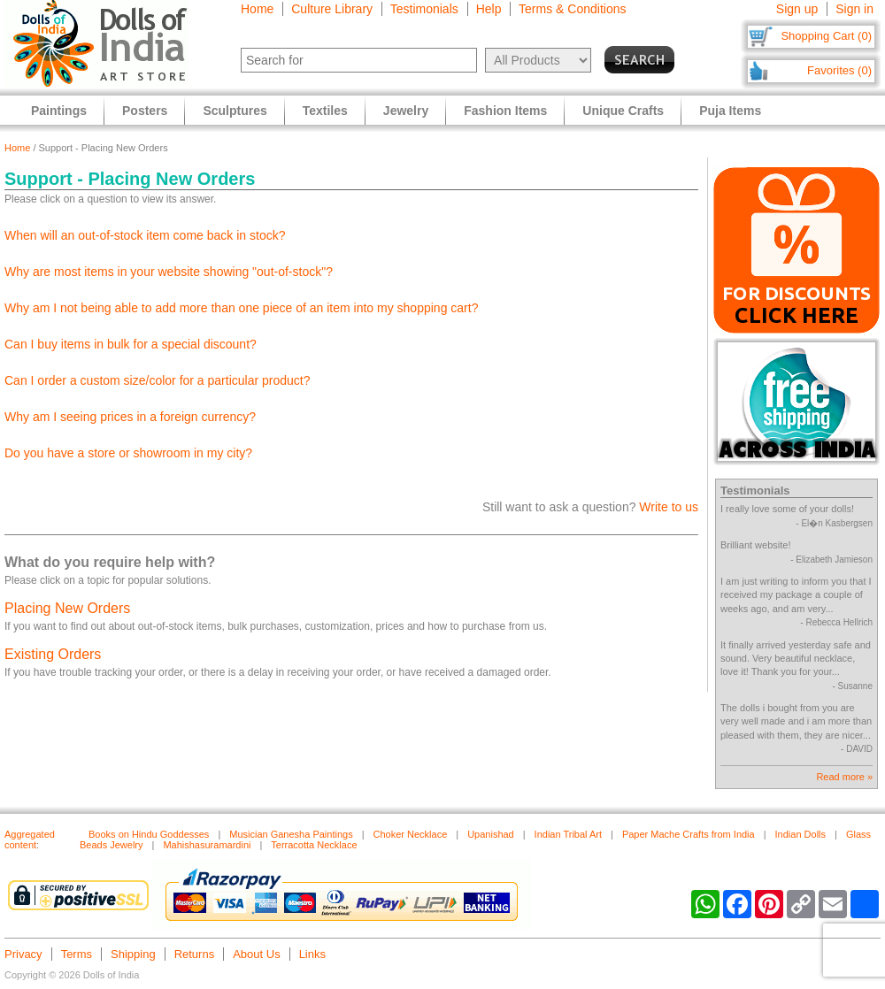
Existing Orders (52, 654)
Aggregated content (29, 839)
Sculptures (234, 111)
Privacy (23, 954)
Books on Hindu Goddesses (148, 834)
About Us (256, 954)
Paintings (59, 111)
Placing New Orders (67, 608)
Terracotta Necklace (314, 845)
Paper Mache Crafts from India (688, 834)
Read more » (844, 776)
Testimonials (424, 9)
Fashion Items (505, 111)
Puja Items (730, 111)
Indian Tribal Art (568, 834)
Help (489, 9)
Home (257, 9)
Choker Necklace (410, 834)
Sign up (797, 9)
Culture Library (332, 9)
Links (312, 954)
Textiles (325, 111)
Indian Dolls (800, 834)
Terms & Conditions (572, 9)
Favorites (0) (839, 70)
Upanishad (490, 834)
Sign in (854, 9)
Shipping (133, 954)
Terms (76, 954)
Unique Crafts (623, 111)
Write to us (668, 507)
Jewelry (405, 111)
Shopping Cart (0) (826, 35)
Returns (194, 954)
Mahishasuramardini (206, 845)
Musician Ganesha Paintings (290, 834)
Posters (144, 111)
